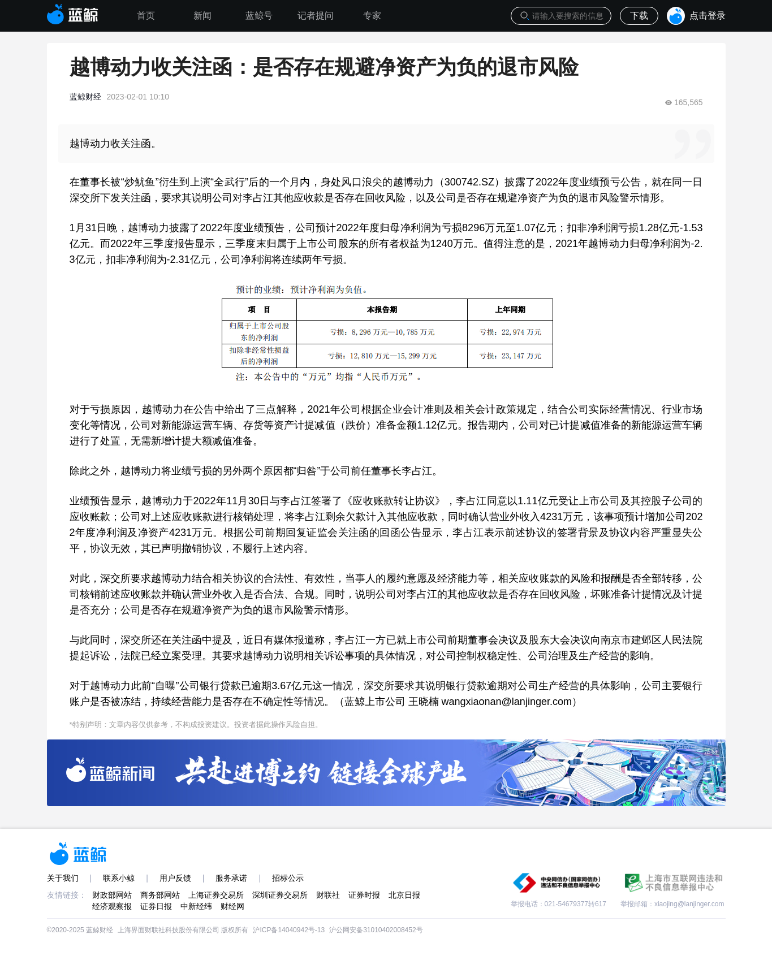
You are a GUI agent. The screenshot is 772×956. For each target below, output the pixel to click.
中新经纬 (196, 906)
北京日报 (404, 894)
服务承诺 (231, 878)
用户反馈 (175, 878)
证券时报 (364, 894)
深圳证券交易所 (280, 894)
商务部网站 (160, 894)
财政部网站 (112, 894)
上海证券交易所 (216, 894)
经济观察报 (112, 906)
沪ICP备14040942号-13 (289, 930)
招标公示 (288, 878)
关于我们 (63, 878)
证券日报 (156, 906)
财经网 (232, 906)
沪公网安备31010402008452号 (375, 930)
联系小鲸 (119, 878)
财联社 (328, 894)
